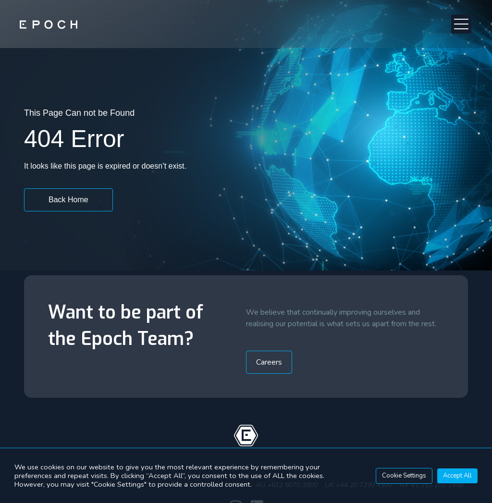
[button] (461, 24)
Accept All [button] (457, 475)
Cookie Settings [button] (404, 475)
